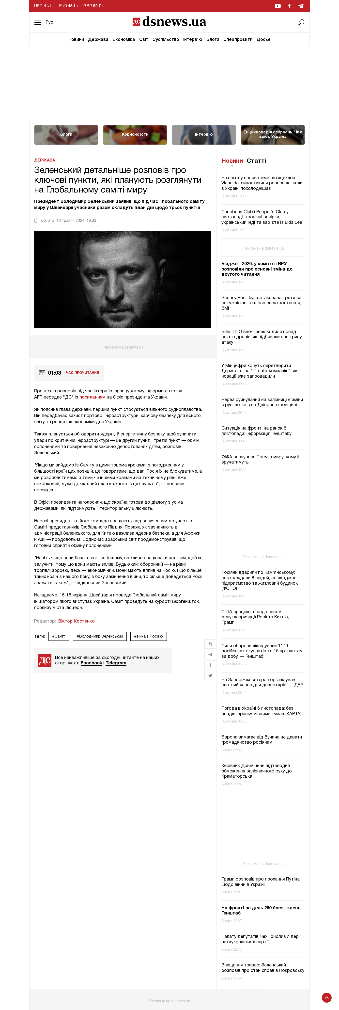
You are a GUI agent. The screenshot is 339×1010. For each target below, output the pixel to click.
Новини (76, 40)
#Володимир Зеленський (100, 636)
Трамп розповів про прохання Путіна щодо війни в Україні (260, 882)
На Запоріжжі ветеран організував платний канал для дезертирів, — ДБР (262, 683)
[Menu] (37, 22)
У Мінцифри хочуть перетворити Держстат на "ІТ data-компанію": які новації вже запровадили (259, 371)
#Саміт (58, 636)
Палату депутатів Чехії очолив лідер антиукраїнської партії (260, 939)
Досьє (264, 40)
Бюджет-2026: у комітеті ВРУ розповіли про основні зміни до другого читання (257, 269)
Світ (143, 40)
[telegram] (301, 6)
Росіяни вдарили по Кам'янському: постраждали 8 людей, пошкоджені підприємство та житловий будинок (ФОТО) (259, 581)
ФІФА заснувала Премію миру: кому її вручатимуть (260, 460)
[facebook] (289, 6)
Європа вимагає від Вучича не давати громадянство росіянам (261, 740)
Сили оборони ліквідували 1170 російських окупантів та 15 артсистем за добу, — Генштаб (262, 651)
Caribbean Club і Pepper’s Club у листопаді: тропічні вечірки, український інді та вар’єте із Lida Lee (261, 217)
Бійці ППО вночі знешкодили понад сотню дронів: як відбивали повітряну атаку (261, 337)
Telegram (116, 663)
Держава (98, 40)
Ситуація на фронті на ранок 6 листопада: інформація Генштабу (256, 431)
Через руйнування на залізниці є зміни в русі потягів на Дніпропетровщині (262, 402)
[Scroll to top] (327, 998)
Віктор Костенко (76, 621)
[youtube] (278, 6)
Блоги (212, 40)
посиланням (92, 397)
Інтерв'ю (192, 40)
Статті (256, 161)
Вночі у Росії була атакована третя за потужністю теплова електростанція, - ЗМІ (262, 303)
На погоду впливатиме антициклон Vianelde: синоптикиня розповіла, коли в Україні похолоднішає (262, 183)
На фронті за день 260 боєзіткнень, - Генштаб (263, 911)
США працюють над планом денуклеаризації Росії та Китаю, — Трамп (257, 617)
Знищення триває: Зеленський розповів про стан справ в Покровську (262, 968)
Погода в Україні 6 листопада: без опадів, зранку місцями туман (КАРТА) (261, 711)
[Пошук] (301, 22)
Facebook (91, 663)
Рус (49, 22)
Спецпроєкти (237, 40)
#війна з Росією (148, 636)
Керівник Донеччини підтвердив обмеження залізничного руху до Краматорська (256, 771)
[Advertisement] (169, 83)
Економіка (124, 40)
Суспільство (166, 40)
